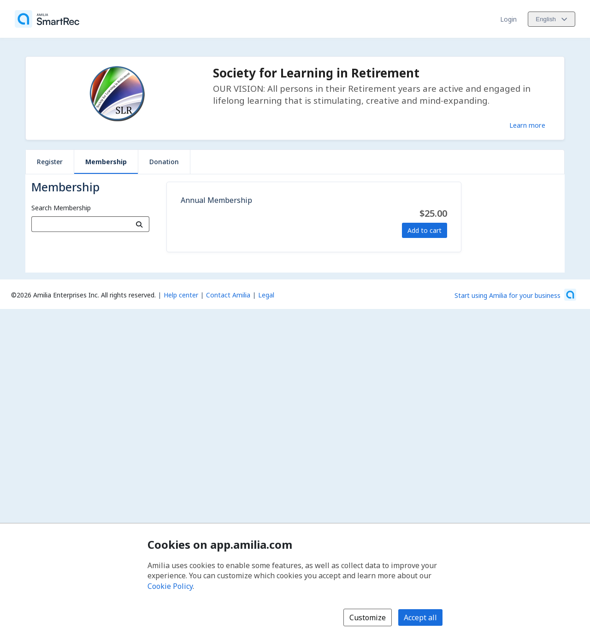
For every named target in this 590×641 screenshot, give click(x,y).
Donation (164, 161)
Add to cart (424, 230)
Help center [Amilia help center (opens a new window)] (181, 295)
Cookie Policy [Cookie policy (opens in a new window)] (170, 586)
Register (50, 161)
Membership (106, 161)
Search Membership (61, 207)
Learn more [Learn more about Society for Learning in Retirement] (527, 125)
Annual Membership (216, 200)
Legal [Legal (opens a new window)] (266, 295)
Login (508, 19)
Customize (367, 617)
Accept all (420, 617)
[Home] (47, 19)
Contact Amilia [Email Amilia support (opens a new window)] (228, 295)
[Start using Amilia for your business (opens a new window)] (515, 295)
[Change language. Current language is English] (551, 19)
